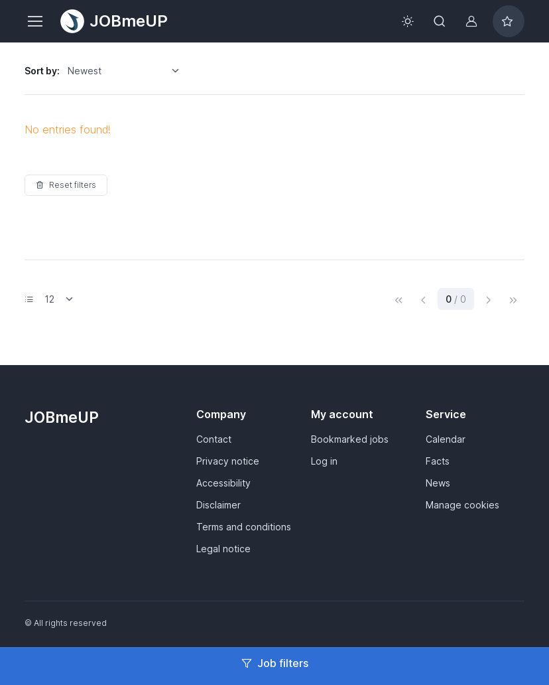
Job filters (274, 663)
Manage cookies (462, 504)
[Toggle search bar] (440, 21)
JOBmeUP (114, 21)
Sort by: (42, 70)
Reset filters (66, 185)
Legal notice (223, 548)
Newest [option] (84, 70)
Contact (213, 439)
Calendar (445, 439)
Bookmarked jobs (350, 439)
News (438, 483)
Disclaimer (218, 504)
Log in (324, 461)
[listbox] (128, 71)
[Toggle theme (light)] (408, 21)
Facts (438, 461)
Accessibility (223, 483)
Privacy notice (227, 461)
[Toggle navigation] (34, 21)
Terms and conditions (243, 526)
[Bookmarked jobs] (508, 21)
